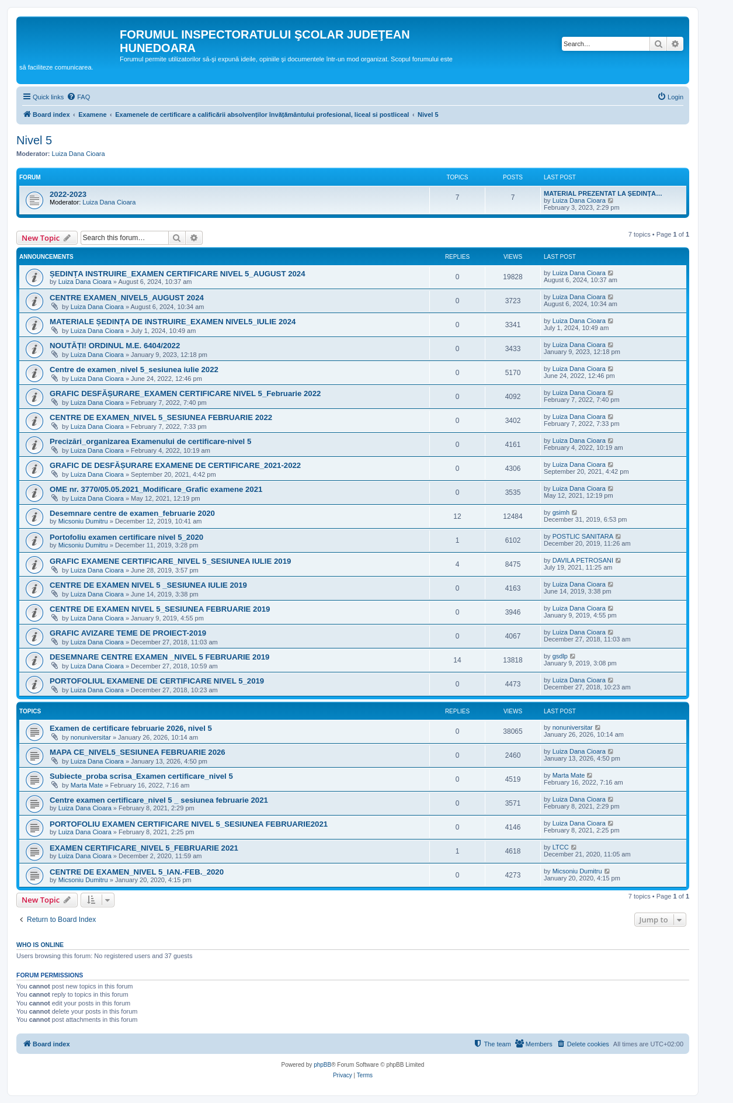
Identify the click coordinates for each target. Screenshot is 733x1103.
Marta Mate (87, 785)
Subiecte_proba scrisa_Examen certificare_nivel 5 (141, 776)
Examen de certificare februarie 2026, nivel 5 (131, 728)
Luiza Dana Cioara (78, 153)
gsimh (561, 512)
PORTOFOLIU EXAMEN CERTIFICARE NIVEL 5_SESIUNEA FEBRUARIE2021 (189, 824)
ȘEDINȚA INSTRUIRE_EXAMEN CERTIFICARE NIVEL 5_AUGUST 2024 (177, 273)
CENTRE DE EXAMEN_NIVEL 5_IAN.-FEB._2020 (137, 872)
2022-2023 (68, 194)
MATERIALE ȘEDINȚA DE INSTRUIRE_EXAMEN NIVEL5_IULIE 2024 (173, 321)
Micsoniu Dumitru (83, 521)
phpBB (322, 1065)
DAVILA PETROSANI (583, 560)
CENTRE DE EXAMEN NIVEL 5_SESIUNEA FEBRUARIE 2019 (160, 609)
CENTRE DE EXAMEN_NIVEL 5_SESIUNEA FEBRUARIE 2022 (161, 417)
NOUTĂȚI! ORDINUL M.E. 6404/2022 (115, 345)
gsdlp (560, 656)
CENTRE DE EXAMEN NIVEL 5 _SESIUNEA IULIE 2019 (148, 585)
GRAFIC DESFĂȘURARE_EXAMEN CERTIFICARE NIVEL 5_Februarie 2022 (185, 393)
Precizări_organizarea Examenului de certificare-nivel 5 (150, 441)
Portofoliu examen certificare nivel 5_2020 (126, 537)
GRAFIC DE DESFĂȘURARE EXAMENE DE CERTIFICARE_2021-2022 (175, 465)
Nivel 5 (34, 140)
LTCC (561, 847)
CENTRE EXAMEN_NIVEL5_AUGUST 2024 (127, 297)
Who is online (40, 944)
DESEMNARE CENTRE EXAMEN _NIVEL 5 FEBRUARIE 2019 (159, 657)
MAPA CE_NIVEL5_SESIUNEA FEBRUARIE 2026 (137, 752)
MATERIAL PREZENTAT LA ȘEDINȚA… (603, 193)
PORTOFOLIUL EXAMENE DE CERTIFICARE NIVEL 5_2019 (157, 681)
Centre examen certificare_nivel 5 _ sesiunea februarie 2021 (159, 800)
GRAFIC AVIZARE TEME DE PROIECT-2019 (128, 633)
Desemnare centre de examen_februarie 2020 (132, 513)
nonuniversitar (91, 737)
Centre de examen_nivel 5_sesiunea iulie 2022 (134, 369)
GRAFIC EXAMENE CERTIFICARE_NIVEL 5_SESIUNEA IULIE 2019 (170, 561)
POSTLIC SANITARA (583, 536)
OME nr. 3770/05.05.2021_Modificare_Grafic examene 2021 (156, 489)
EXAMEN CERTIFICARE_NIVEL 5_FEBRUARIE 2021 (144, 848)
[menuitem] (78, 97)
